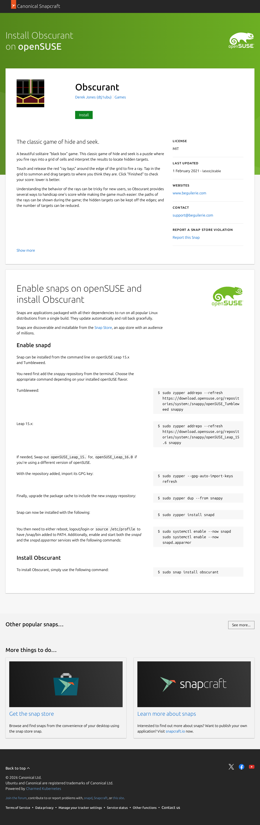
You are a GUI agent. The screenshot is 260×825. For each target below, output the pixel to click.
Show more (26, 250)
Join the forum (16, 798)
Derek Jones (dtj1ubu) (93, 97)
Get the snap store (31, 714)
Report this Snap (186, 237)
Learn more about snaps (166, 714)
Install (84, 115)
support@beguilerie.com (193, 215)
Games (120, 97)
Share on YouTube (251, 767)
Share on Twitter (231, 767)
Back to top (18, 768)
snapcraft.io (175, 731)
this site (118, 798)
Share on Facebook (241, 767)
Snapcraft (101, 798)
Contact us (171, 807)
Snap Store (103, 327)
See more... (241, 625)
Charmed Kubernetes (43, 788)
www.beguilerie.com (189, 193)
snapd (88, 798)
